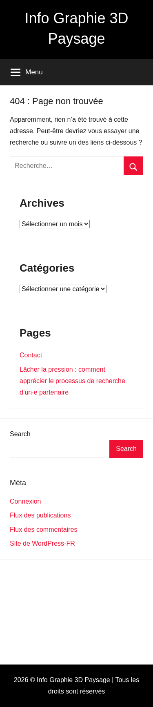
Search (20, 433)
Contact (31, 355)
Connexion (25, 501)
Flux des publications (40, 515)
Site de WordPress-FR (42, 543)
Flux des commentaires (43, 529)
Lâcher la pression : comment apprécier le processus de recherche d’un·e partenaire (72, 381)
